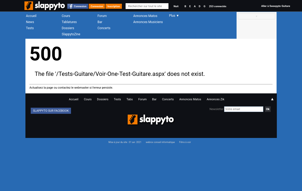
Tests (30, 28)
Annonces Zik (215, 99)
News (30, 22)
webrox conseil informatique (160, 142)
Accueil (31, 16)
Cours (66, 16)
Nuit (176, 6)
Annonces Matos (145, 16)
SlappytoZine (71, 34)
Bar (99, 22)
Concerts (103, 28)
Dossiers (68, 28)
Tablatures (69, 22)
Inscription (113, 6)
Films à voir (185, 142)
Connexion (80, 6)
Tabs (129, 99)
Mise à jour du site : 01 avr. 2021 (124, 142)
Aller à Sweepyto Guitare (275, 6)
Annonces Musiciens (148, 22)
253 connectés (217, 6)
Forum (102, 16)
